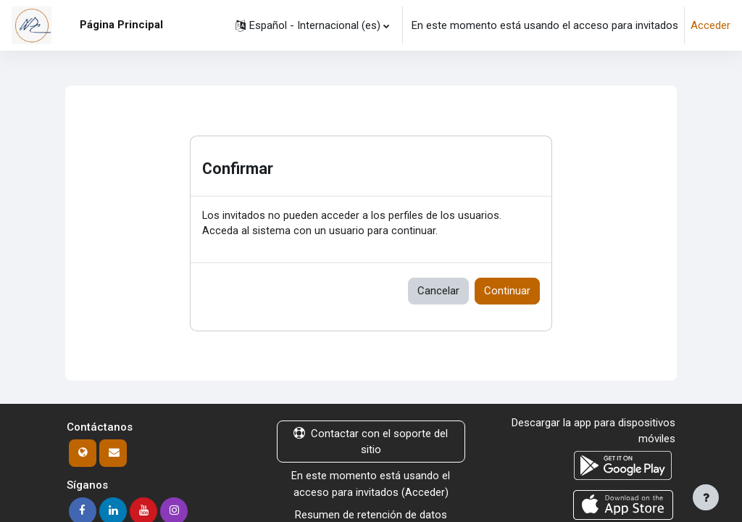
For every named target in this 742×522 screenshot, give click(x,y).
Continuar (507, 291)
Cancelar (438, 291)
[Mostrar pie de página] (706, 497)
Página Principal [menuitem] (121, 24)
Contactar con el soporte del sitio (370, 442)
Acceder (710, 25)
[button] (312, 25)
